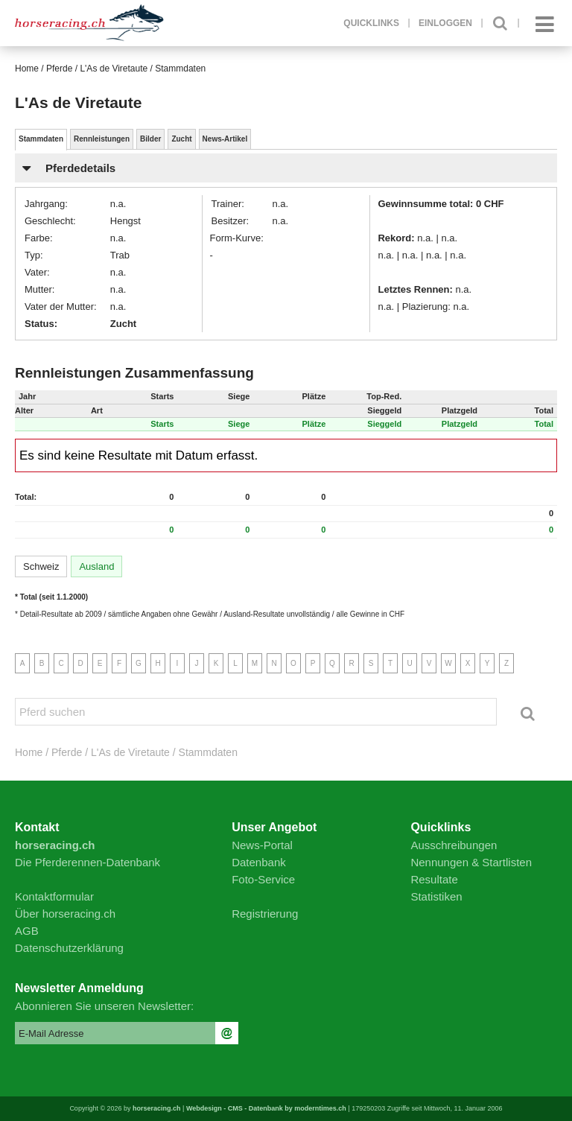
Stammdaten (41, 139)
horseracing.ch (157, 1108)
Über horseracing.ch (65, 913)
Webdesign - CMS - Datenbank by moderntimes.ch (266, 1108)
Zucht (181, 139)
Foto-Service (263, 879)
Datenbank (259, 862)
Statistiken (436, 896)
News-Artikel (225, 139)
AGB (27, 930)
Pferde (59, 68)
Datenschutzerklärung (69, 947)
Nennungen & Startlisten (471, 862)
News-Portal (262, 845)
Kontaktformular (54, 896)
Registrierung (265, 913)
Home (27, 68)
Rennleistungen (102, 139)
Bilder (150, 139)
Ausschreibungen (453, 845)
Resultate (433, 879)
